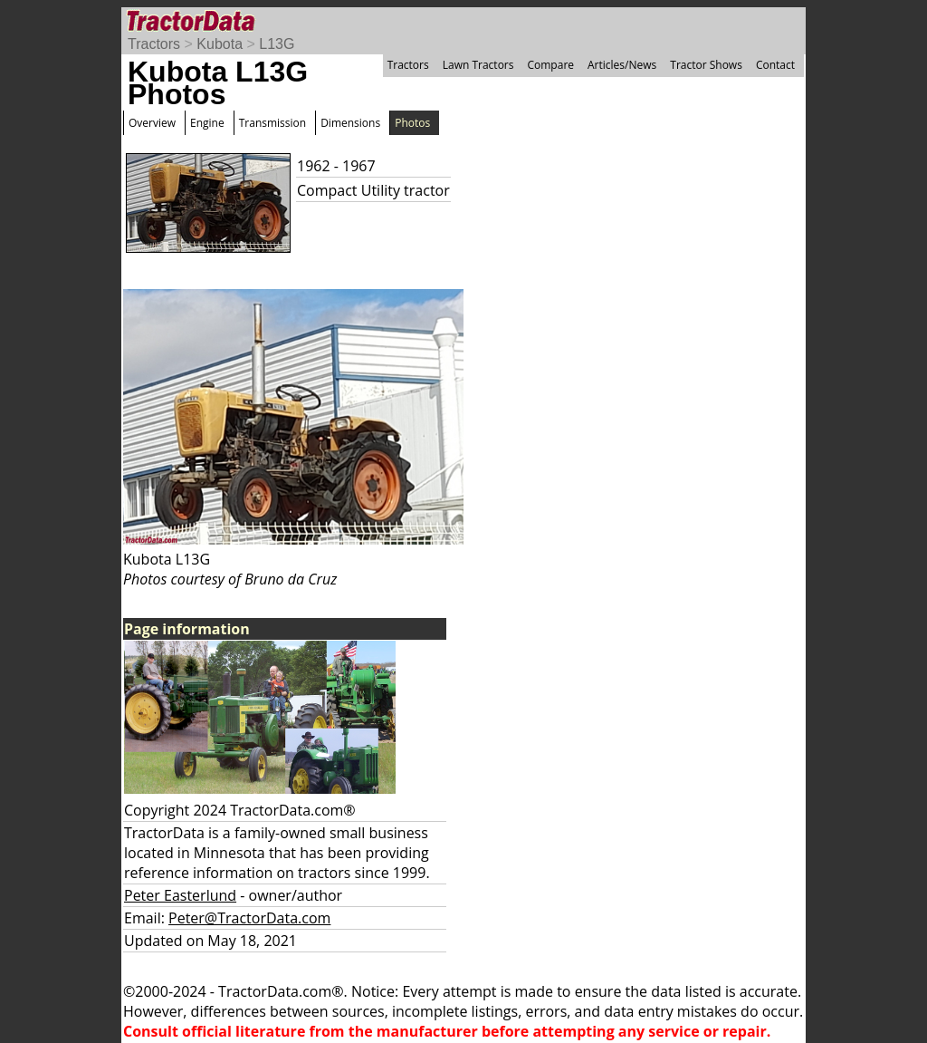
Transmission (272, 122)
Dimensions (350, 122)
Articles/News (622, 64)
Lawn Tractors (478, 64)
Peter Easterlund (180, 895)
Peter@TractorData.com (249, 918)
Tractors (154, 44)
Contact (775, 64)
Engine (207, 122)
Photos (412, 122)
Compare (550, 64)
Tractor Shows (706, 64)
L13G (276, 44)
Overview (152, 122)
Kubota (219, 44)
